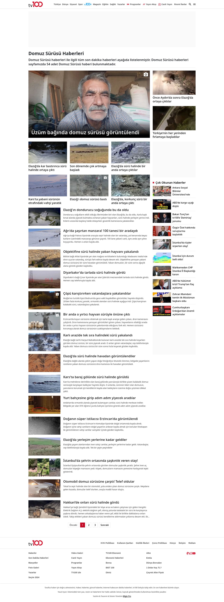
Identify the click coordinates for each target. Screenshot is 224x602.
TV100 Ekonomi (113, 553)
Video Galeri (77, 553)
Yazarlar (121, 4)
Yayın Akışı (76, 568)
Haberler (32, 553)
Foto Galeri (33, 568)
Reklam (192, 543)
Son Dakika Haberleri (38, 558)
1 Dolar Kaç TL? (154, 568)
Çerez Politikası (159, 543)
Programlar (76, 563)
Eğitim (105, 4)
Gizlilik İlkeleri (142, 543)
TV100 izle (76, 572)
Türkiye (57, 4)
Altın (148, 553)
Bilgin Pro (127, 596)
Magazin (97, 4)
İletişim (182, 543)
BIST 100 (110, 568)
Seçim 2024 (33, 577)
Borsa (109, 563)
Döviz (108, 572)
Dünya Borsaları (154, 563)
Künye (173, 543)
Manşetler (33, 563)
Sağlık (113, 4)
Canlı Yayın (76, 558)
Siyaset (73, 4)
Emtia (149, 558)
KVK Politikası (107, 543)
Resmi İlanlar (180, 4)
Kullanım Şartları (125, 543)
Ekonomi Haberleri (115, 558)
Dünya (65, 4)
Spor (80, 4)
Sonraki (105, 525)
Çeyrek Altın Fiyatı (155, 572)
